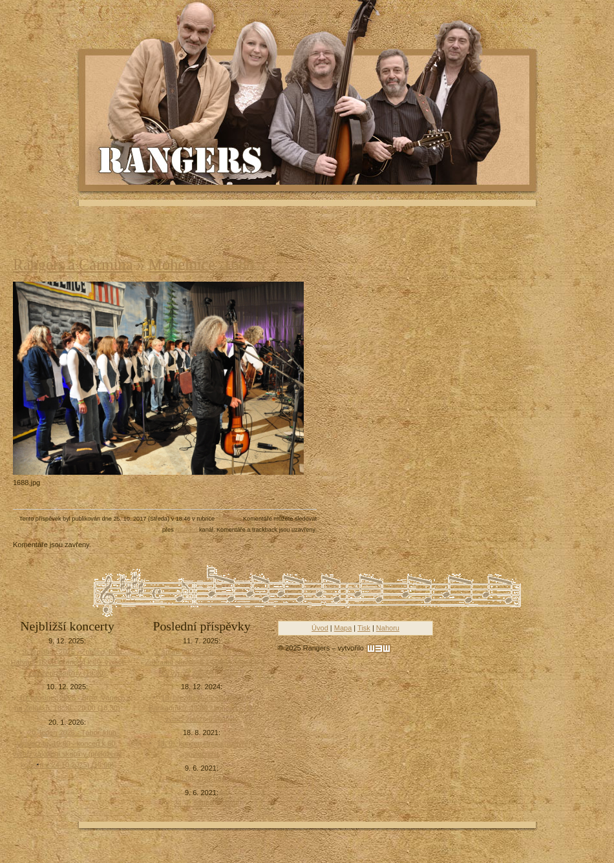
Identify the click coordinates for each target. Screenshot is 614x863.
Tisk (363, 628)
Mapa (343, 628)
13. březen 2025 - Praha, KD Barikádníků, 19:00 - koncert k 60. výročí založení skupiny (202, 708)
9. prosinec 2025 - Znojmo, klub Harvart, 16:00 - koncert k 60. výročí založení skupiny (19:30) (67, 662)
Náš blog (228, 518)
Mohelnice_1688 (202, 264)
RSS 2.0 (186, 529)
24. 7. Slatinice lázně (207, 803)
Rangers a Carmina (72, 264)
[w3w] (378, 648)
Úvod (320, 628)
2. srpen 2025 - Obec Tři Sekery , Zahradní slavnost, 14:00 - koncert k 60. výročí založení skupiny (202, 662)
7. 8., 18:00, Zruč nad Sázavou (206, 778)
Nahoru (387, 628)
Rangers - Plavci (181, 159)
